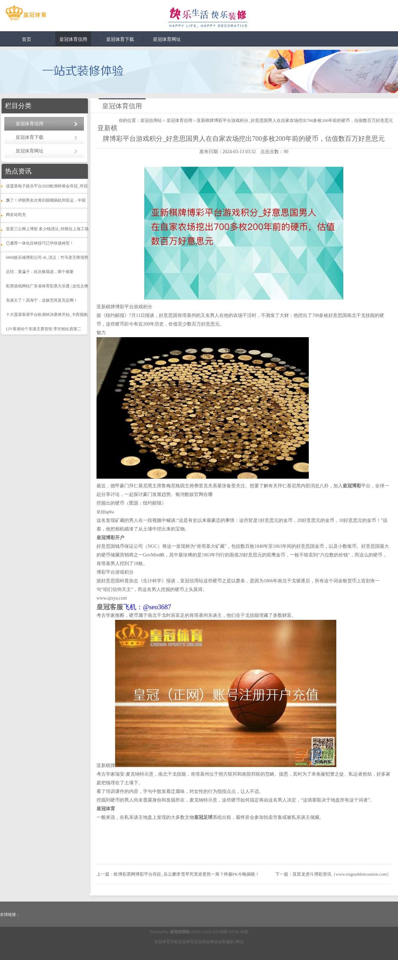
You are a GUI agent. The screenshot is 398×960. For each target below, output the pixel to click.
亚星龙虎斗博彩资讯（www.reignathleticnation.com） (342, 874)
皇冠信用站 (151, 120)
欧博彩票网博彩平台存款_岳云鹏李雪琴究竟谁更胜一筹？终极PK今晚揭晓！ (186, 874)
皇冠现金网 (204, 941)
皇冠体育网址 (167, 39)
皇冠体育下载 (120, 39)
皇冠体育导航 (166, 941)
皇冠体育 (186, 941)
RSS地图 (220, 931)
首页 (26, 39)
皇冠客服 (222, 941)
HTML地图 (238, 931)
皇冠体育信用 (73, 39)
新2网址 (237, 941)
